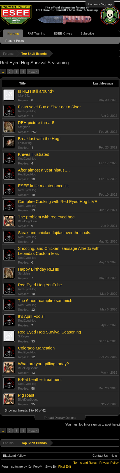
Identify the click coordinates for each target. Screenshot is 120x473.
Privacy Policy (109, 462)
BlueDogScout (28, 221)
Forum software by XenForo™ (22, 466)
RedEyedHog (27, 111)
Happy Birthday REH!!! (38, 269)
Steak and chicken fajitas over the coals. (54, 232)
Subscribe (87, 33)
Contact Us (100, 455)
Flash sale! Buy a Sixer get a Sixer (49, 107)
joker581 (24, 95)
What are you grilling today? (43, 364)
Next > (32, 71)
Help (113, 455)
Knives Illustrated (33, 154)
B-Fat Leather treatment (40, 379)
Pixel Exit (64, 466)
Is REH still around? (36, 91)
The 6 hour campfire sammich (45, 300)
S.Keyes (23, 336)
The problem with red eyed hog (46, 217)
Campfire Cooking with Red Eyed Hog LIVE (57, 201)
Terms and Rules (85, 462)
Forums (13, 33)
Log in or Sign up (100, 4)
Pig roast (26, 395)
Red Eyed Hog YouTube (40, 285)
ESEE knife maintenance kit (43, 186)
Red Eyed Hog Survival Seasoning (49, 332)
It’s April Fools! (31, 316)
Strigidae (24, 127)
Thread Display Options (60, 417)
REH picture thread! (36, 122)
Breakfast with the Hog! (39, 138)
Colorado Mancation (36, 348)
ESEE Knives (63, 33)
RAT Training (36, 33)
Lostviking (25, 143)
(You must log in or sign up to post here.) (92, 424)
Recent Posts (14, 40)
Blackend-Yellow (14, 455)
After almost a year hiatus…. (44, 170)
